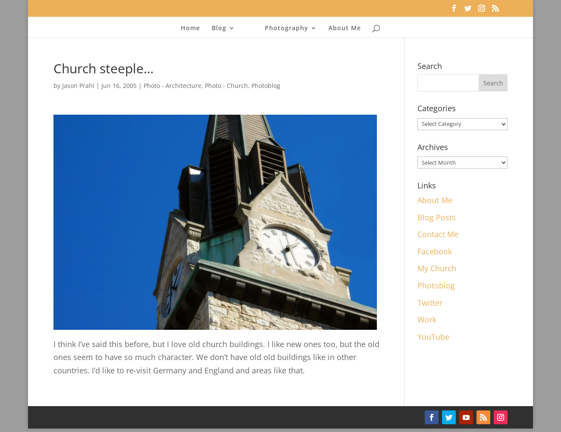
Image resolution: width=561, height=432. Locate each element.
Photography (286, 28)
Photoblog (265, 85)
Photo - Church (226, 85)
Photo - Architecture (172, 85)
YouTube (433, 337)
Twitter (429, 302)
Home (190, 28)
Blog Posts (436, 217)
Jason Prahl (78, 85)
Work (426, 319)
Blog (219, 28)
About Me (345, 28)
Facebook (434, 251)
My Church (436, 268)
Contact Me (437, 234)
